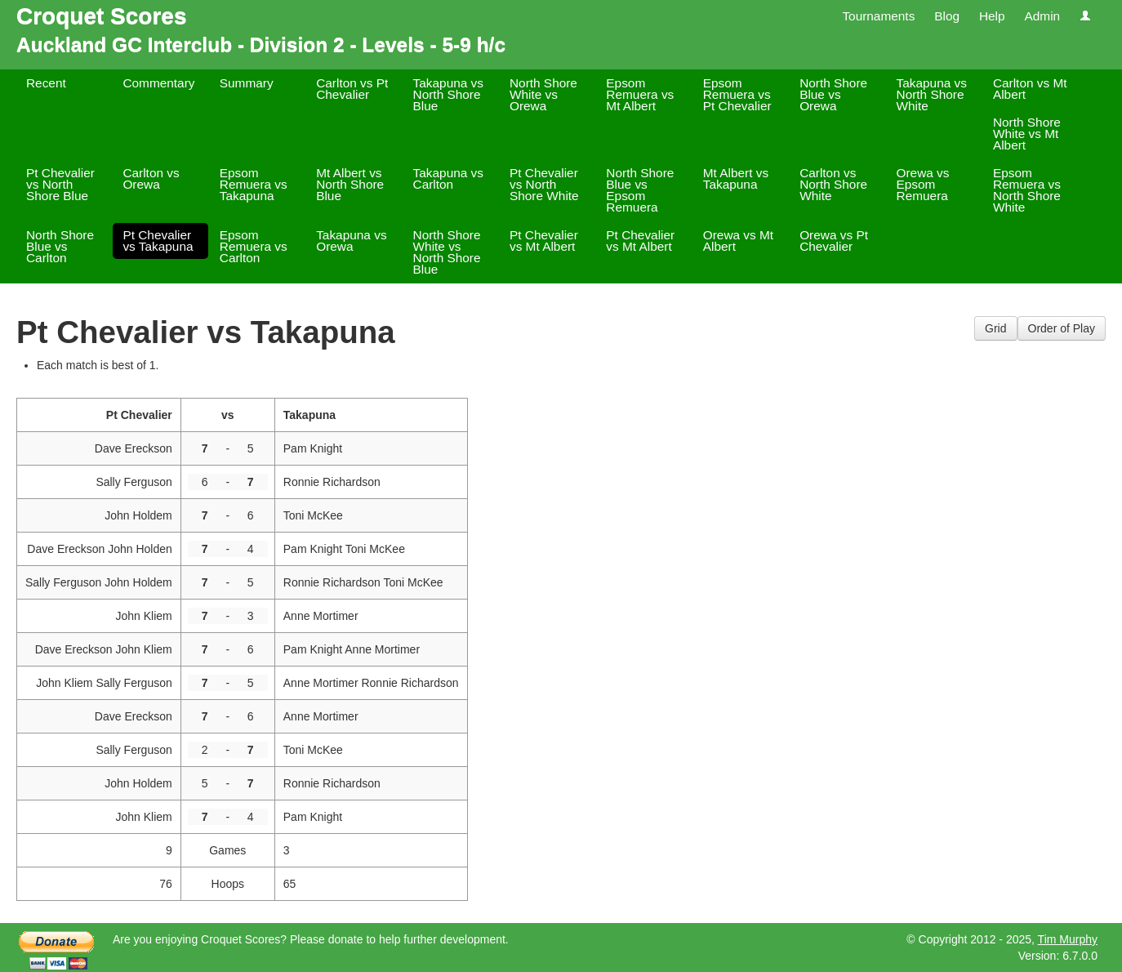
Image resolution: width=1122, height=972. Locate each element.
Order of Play (1061, 328)
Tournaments (878, 16)
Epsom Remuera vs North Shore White (1027, 190)
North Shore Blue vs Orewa (833, 94)
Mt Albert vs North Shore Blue (350, 184)
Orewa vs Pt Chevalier (833, 240)
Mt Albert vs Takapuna (735, 178)
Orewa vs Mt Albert (738, 240)
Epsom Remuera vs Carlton (253, 246)
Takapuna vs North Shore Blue (448, 94)
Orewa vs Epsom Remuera (923, 184)
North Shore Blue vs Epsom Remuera (640, 190)
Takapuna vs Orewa (351, 240)
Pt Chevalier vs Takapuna (157, 240)
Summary (247, 83)
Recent (46, 83)
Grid (995, 328)
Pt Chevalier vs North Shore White (544, 184)
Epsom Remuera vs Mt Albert (640, 94)
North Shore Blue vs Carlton (60, 246)
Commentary (158, 83)
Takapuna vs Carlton (448, 178)
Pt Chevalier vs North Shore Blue (60, 184)
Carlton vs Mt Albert (1030, 88)
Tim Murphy (1068, 939)
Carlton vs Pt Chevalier (352, 88)
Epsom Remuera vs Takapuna (253, 184)
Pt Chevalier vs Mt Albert (544, 240)
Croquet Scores (101, 16)
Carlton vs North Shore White (833, 184)
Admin (1042, 16)
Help (992, 16)
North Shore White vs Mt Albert (1027, 133)
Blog (946, 16)
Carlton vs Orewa (150, 178)
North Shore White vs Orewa (543, 94)
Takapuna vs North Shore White (932, 94)
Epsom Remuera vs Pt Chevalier (737, 94)
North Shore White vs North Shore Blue (447, 252)
